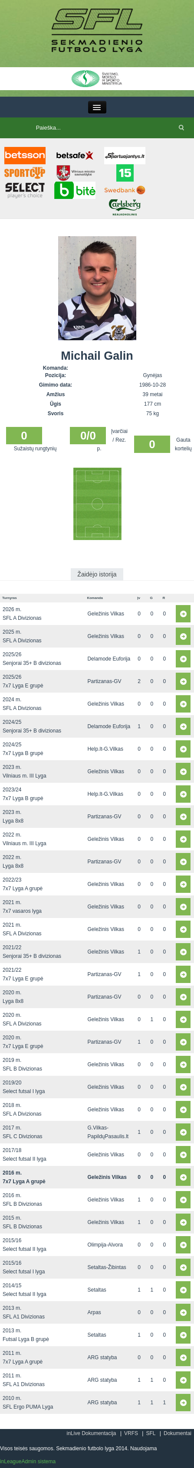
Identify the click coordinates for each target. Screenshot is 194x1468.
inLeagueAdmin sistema (28, 1461)
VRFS (131, 1433)
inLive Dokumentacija (91, 1433)
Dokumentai (177, 1433)
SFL (150, 1433)
